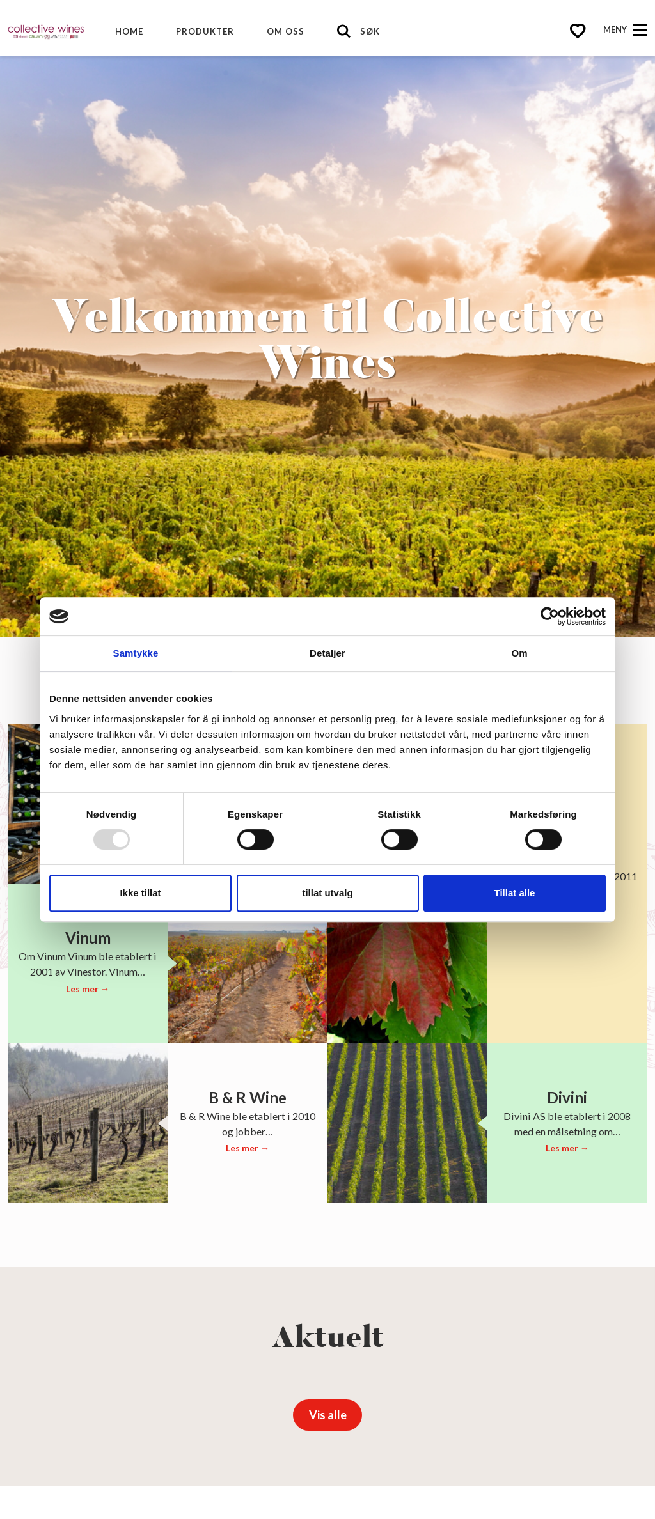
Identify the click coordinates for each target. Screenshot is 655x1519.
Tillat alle (514, 892)
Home (129, 31)
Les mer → (87, 988)
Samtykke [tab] (136, 653)
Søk (370, 31)
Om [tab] (519, 653)
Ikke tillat (140, 892)
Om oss (285, 31)
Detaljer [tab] (327, 653)
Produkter (205, 31)
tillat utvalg (327, 892)
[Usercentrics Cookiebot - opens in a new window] (550, 616)
